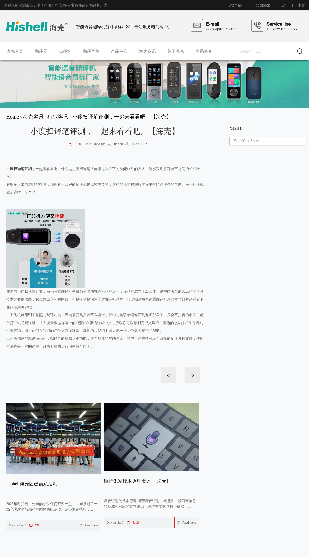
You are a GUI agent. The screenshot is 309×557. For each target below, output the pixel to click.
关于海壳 (175, 51)
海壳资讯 (147, 51)
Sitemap (235, 5)
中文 (301, 5)
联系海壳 (203, 51)
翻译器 (41, 51)
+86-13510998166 (281, 29)
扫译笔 (65, 51)
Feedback (261, 5)
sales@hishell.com (221, 29)
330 (74, 144)
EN (283, 5)
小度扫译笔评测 (19, 169)
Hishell (115, 144)
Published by (95, 144)
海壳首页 (15, 51)
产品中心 (119, 51)
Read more (89, 525)
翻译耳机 (91, 51)
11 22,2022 (136, 144)
